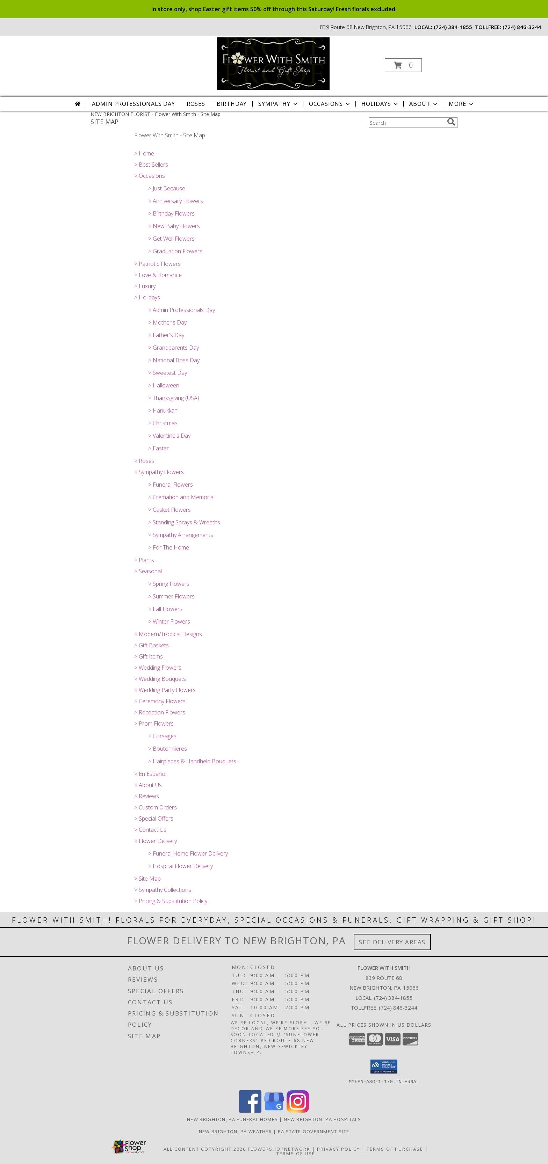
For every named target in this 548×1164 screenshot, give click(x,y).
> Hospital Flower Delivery (180, 866)
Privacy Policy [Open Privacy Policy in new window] (338, 1148)
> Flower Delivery (155, 841)
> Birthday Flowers (171, 213)
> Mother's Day (167, 322)
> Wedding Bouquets (160, 679)
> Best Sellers (151, 164)
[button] (403, 65)
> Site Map (147, 878)
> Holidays (147, 297)
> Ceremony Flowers (160, 701)
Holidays (380, 104)
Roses (196, 104)
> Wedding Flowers (157, 667)
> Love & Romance (158, 275)
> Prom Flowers (154, 723)
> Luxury (145, 286)
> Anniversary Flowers (175, 201)
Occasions (330, 104)
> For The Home (168, 547)
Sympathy (278, 104)
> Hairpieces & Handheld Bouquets (192, 761)
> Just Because (166, 188)
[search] (451, 122)
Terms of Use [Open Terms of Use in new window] (295, 1153)
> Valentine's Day (169, 435)
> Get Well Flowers (171, 238)
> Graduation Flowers (175, 251)
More (461, 104)
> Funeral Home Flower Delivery (188, 853)
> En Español (150, 774)
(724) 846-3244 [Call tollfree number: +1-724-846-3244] (522, 26)
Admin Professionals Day (133, 104)
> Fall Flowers (165, 609)
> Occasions (149, 176)
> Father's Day (166, 335)
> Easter (158, 448)
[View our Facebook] (250, 1110)
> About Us (148, 785)
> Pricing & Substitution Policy (170, 901)
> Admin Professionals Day (181, 310)
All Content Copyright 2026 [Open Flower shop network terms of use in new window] (205, 1148)
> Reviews (146, 796)
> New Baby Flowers (174, 226)
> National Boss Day (174, 360)
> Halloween (163, 385)
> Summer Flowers (171, 596)
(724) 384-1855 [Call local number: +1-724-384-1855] (453, 26)
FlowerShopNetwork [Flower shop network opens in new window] (279, 1148)
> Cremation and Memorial (181, 497)
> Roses (144, 461)
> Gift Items (148, 656)
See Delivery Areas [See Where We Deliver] (392, 942)
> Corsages (162, 736)
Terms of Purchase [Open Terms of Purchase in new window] (395, 1148)
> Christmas (163, 423)
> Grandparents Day (173, 347)
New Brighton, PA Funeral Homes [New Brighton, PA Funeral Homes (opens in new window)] (232, 1119)
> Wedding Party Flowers (165, 690)
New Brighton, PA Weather (235, 1131)
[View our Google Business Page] (274, 1110)
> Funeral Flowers (170, 484)
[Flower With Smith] (273, 63)
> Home (144, 153)
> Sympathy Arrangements (180, 535)
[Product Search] (406, 123)
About (424, 104)
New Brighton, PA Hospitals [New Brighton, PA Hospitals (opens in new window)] (322, 1119)
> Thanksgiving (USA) (173, 398)
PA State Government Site (313, 1131)
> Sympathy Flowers (159, 472)
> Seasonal (148, 571)
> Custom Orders (155, 807)
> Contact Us (150, 830)
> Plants (144, 560)
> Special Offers (153, 818)
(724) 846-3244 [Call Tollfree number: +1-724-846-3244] (398, 1007)
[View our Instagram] (298, 1110)
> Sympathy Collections (162, 890)
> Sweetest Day (167, 373)
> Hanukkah (163, 410)
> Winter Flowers (169, 621)
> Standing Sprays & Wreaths (184, 522)
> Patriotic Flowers (157, 264)
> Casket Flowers (169, 510)
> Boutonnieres (167, 748)
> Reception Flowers (159, 712)
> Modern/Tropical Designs (168, 634)
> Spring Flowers (168, 584)
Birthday (232, 104)
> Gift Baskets (151, 645)
